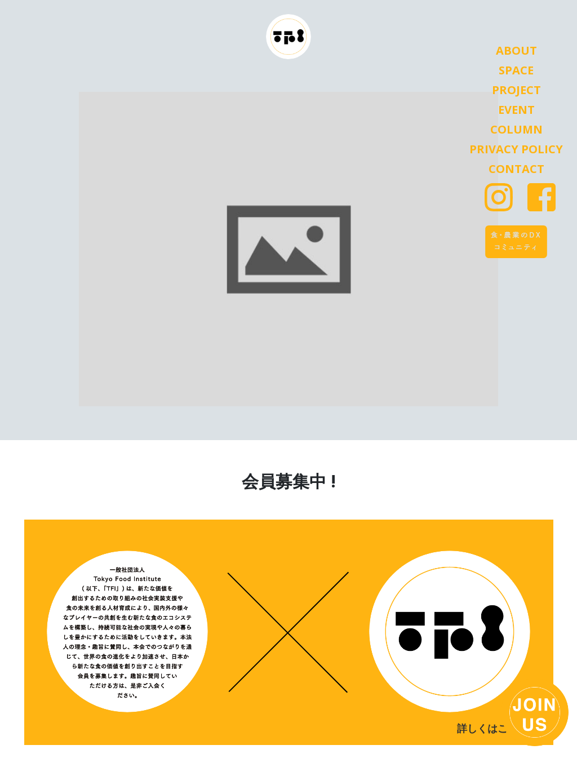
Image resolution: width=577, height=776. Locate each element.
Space (516, 70)
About (516, 50)
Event (516, 110)
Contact (516, 169)
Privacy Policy (516, 149)
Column (516, 129)
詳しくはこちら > (496, 729)
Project (516, 90)
